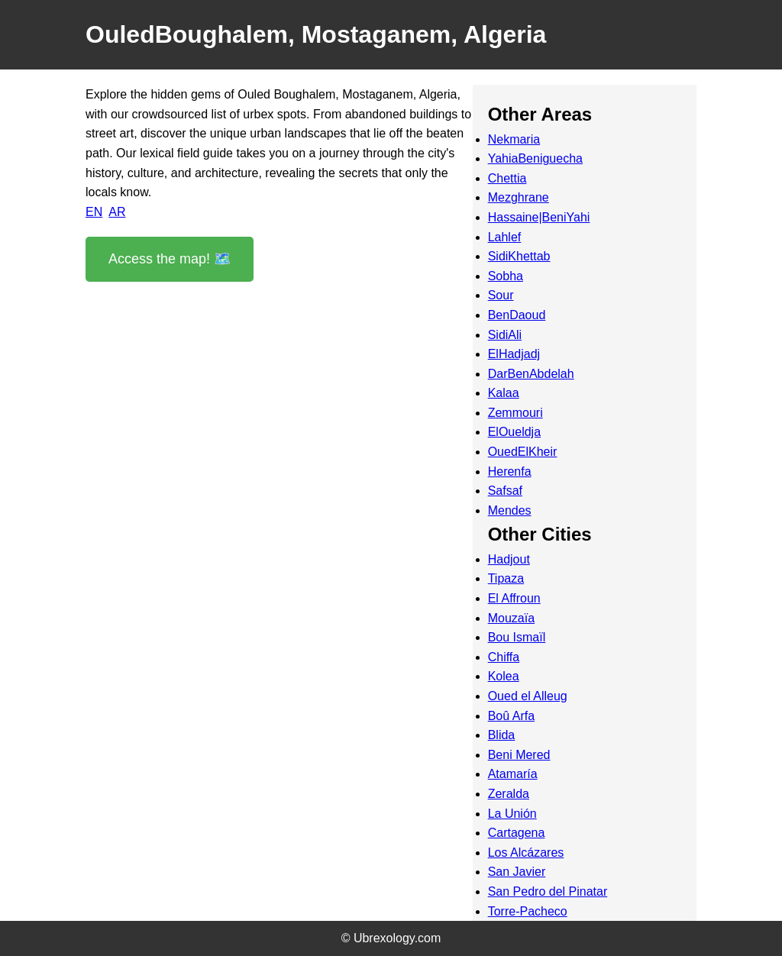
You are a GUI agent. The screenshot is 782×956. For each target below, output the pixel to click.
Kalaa (503, 392)
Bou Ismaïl (517, 637)
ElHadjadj (514, 353)
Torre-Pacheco (527, 911)
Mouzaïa (511, 618)
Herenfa (510, 471)
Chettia (507, 178)
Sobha (505, 276)
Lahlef (505, 237)
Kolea (503, 676)
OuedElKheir (522, 451)
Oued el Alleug (527, 696)
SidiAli (505, 334)
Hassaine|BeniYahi (539, 217)
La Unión (512, 813)
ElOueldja (514, 431)
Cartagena (516, 832)
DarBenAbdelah (531, 373)
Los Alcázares (526, 852)
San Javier (517, 871)
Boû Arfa (511, 715)
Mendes (510, 510)
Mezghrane (518, 197)
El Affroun (514, 598)
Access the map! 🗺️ (169, 258)
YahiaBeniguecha (535, 158)
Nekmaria (514, 139)
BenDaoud (517, 314)
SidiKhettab (519, 256)
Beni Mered (519, 754)
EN (94, 211)
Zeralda (508, 793)
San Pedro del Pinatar (548, 891)
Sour (501, 295)
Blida (501, 734)
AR (116, 211)
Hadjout (509, 559)
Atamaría (513, 773)
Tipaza (506, 578)
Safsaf (505, 490)
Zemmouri (515, 412)
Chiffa (504, 657)
